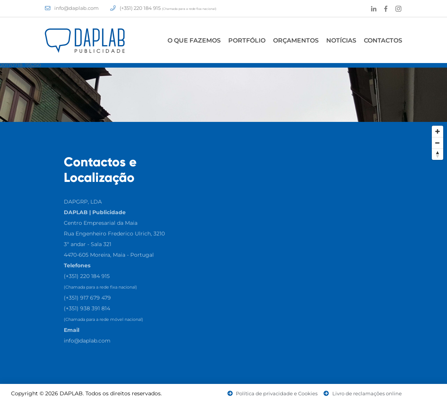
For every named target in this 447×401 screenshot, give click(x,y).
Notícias (341, 40)
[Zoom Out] (437, 142)
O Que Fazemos (194, 40)
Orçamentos (296, 40)
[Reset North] (437, 154)
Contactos (383, 40)
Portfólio (246, 40)
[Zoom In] (437, 131)
